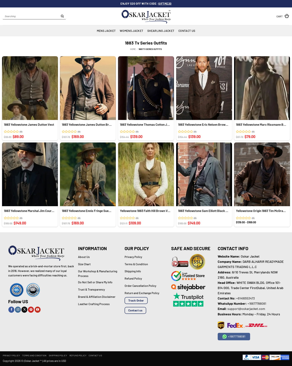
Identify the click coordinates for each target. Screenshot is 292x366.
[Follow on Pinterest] (31, 310)
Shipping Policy (58, 355)
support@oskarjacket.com (246, 309)
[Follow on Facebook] (11, 310)
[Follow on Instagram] (18, 310)
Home (133, 49)
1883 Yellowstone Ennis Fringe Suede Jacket (87, 211)
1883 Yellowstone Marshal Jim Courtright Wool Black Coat (29, 211)
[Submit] (62, 16)
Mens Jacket (106, 30)
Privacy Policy (11, 355)
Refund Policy (78, 355)
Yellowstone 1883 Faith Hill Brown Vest (145, 211)
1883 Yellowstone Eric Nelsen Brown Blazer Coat (203, 124)
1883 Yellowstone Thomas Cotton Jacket (145, 124)
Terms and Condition (34, 355)
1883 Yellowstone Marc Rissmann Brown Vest (261, 124)
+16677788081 (256, 303)
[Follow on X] (24, 310)
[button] (283, 16)
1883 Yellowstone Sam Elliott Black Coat (203, 211)
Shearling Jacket (160, 30)
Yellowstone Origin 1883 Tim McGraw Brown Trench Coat (261, 211)
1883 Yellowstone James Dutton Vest (29, 124)
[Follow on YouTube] (38, 310)
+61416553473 (245, 298)
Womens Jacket (131, 30)
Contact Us (186, 30)
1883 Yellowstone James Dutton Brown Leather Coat (87, 124)
